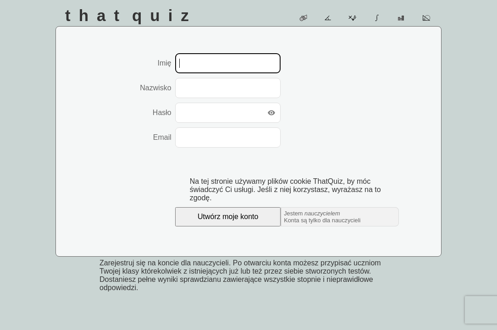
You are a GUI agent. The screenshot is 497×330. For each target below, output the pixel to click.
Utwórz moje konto (228, 216)
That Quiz (131, 15)
